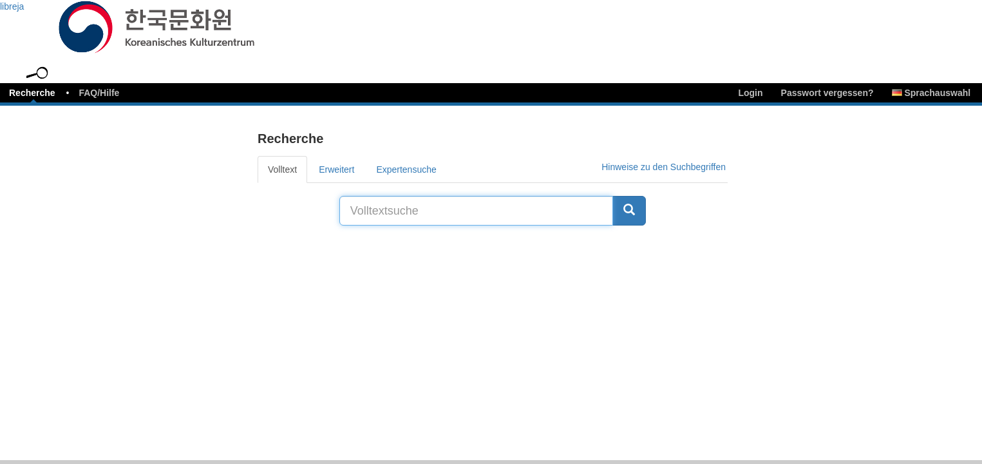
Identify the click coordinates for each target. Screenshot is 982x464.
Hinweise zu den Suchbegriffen (663, 167)
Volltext (282, 169)
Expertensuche (406, 169)
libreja (12, 6)
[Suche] (629, 211)
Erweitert (336, 169)
